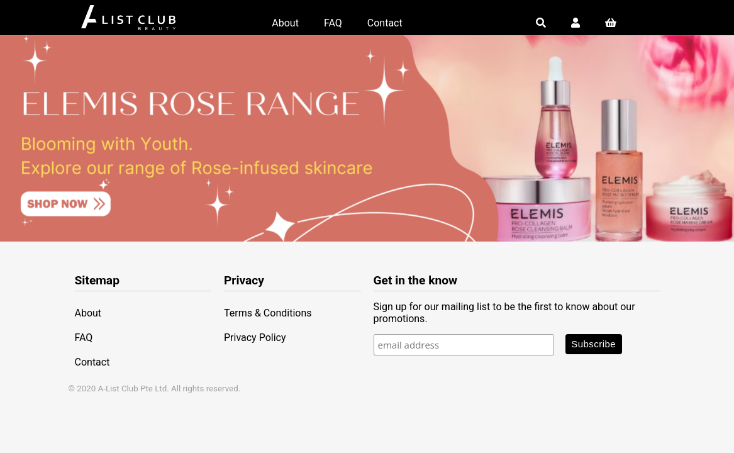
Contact (385, 23)
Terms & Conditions (268, 313)
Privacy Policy (255, 338)
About (285, 23)
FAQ (333, 23)
